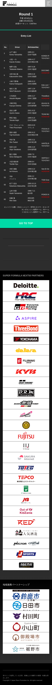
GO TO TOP (26, 223)
